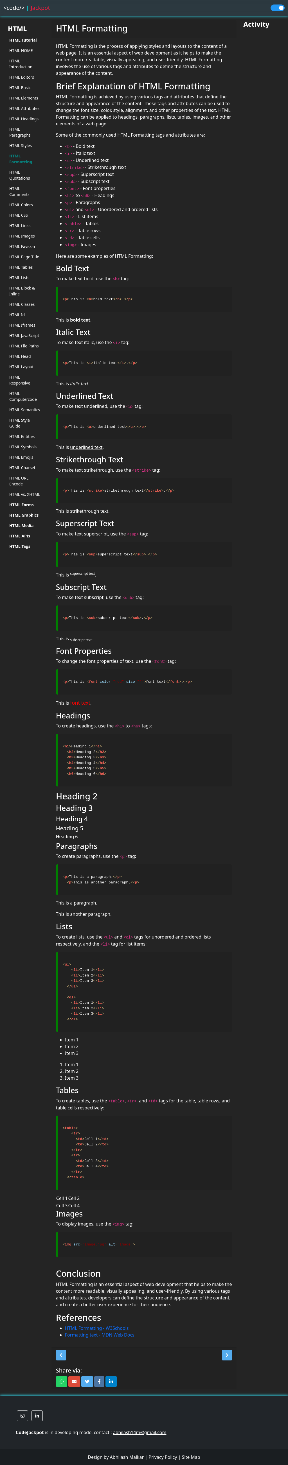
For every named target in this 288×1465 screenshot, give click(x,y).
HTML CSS (18, 215)
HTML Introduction (20, 63)
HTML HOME (21, 50)
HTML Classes (22, 304)
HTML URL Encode (18, 481)
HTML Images (22, 236)
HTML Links (20, 225)
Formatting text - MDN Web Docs (99, 1335)
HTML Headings (24, 118)
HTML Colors (21, 204)
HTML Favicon (22, 246)
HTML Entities (22, 436)
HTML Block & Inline (22, 291)
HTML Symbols (23, 446)
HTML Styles (20, 145)
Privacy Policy (162, 1457)
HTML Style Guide (19, 423)
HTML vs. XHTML (24, 494)
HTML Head (20, 356)
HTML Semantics (24, 409)
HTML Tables (21, 267)
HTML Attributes (24, 108)
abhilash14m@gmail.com (139, 1432)
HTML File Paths (24, 346)
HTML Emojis (21, 457)
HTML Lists (19, 277)
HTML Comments (19, 191)
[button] (61, 1355)
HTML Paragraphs (20, 132)
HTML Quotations (19, 175)
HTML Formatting (20, 158)
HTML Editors (21, 77)
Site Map (191, 1457)
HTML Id (17, 314)
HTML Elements (23, 98)
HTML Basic (20, 87)
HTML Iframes (22, 325)
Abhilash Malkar (127, 1457)
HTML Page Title (24, 256)
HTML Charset (22, 467)
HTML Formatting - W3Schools (97, 1328)
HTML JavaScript (24, 335)
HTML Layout (21, 366)
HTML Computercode (23, 396)
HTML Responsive (19, 380)
